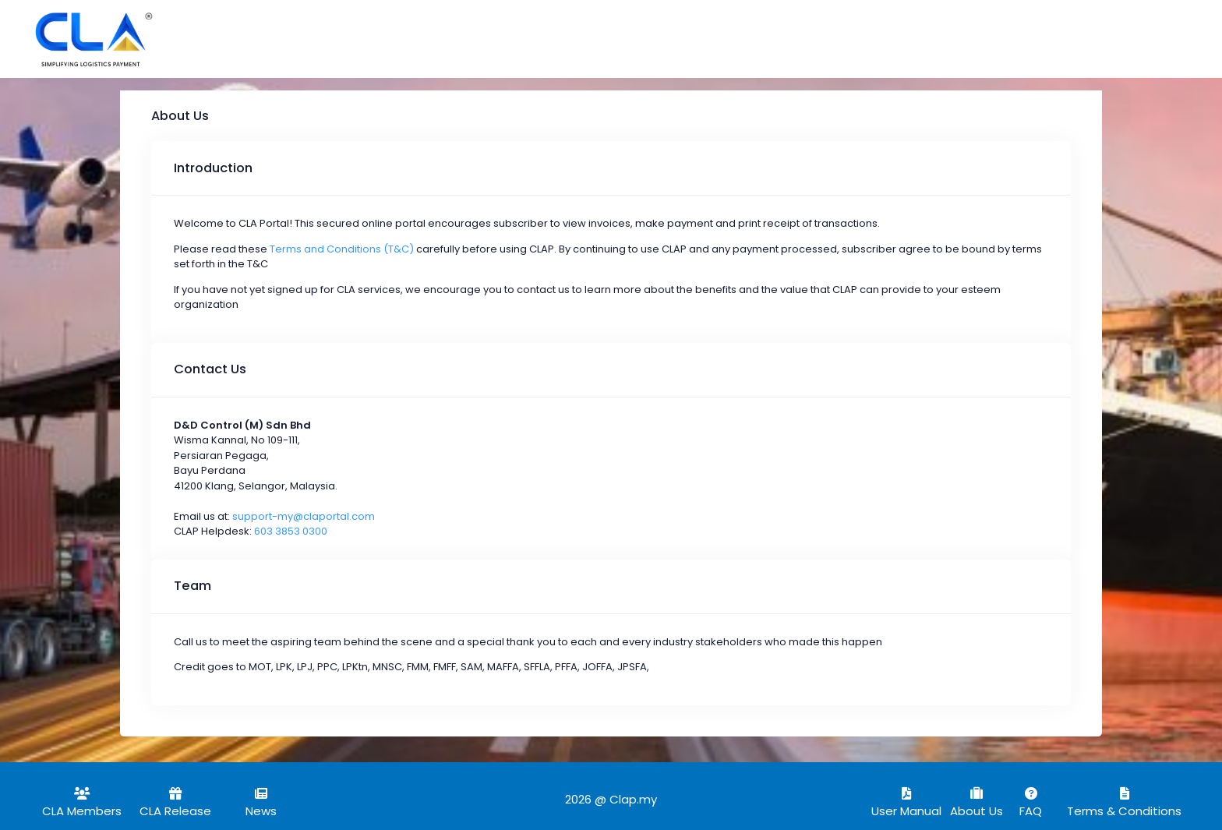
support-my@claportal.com (303, 516)
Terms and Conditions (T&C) (342, 249)
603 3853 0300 (290, 531)
